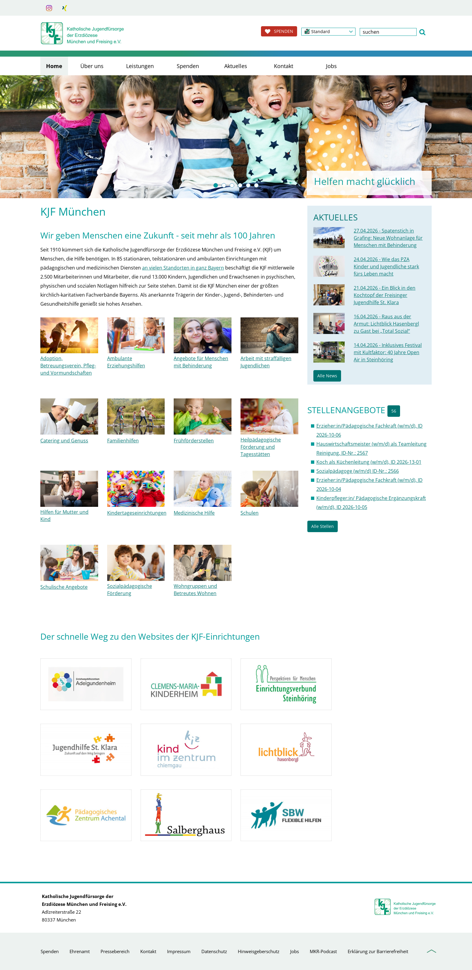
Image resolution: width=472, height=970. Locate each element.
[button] (328, 32)
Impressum (179, 951)
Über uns (92, 66)
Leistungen (140, 66)
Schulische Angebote (64, 587)
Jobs (331, 66)
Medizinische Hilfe (194, 513)
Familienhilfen (123, 440)
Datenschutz (214, 951)
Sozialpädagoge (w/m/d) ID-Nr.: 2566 (357, 471)
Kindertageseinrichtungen (136, 513)
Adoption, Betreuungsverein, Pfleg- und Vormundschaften (68, 365)
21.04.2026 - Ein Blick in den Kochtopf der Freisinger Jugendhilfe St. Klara (384, 295)
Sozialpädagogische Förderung (129, 590)
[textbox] (388, 32)
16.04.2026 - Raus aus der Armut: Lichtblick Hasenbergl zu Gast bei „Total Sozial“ (386, 323)
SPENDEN (279, 31)
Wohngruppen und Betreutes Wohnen (195, 590)
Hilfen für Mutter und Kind (64, 515)
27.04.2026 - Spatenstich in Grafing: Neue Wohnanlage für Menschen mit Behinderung (388, 237)
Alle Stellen (322, 526)
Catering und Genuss (64, 440)
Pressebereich (115, 951)
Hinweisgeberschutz (258, 951)
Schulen (250, 513)
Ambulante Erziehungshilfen (126, 362)
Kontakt (283, 66)
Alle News (327, 376)
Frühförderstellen (194, 440)
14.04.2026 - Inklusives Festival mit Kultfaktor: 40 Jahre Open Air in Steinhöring (388, 352)
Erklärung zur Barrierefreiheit (378, 951)
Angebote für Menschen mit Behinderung (201, 362)
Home (54, 66)
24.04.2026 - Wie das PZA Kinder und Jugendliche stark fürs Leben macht (386, 266)
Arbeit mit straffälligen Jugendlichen (266, 362)
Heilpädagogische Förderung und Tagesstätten (261, 446)
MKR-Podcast (323, 951)
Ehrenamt (80, 951)
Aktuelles (235, 66)
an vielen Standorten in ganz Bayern (183, 267)
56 (393, 411)
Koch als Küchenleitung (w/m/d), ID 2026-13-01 (368, 462)
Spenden (188, 66)
